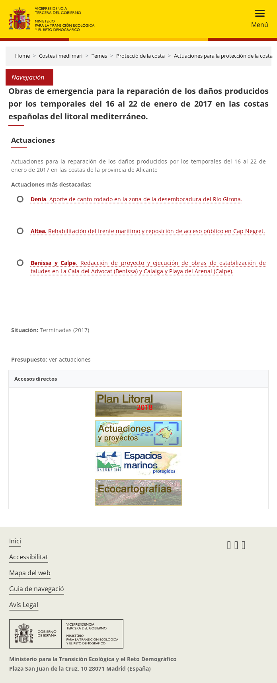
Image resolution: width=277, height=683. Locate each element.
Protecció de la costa (140, 55)
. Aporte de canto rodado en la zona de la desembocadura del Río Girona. (136, 199)
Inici (15, 541)
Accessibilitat (28, 557)
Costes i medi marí (60, 55)
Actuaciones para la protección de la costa (223, 55)
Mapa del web (30, 572)
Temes (99, 55)
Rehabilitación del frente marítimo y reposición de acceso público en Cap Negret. (148, 231)
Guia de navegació (36, 588)
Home (22, 55)
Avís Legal (23, 604)
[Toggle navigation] (257, 19)
